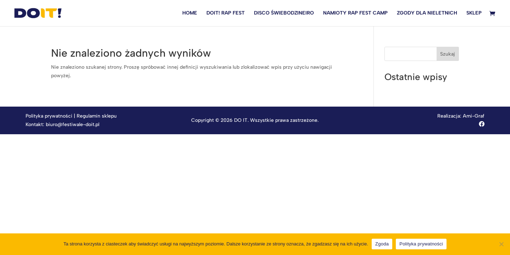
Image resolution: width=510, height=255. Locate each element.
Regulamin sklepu (97, 116)
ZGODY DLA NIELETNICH (427, 13)
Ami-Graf (473, 116)
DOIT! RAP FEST (225, 13)
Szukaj (447, 54)
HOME (189, 13)
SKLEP (474, 13)
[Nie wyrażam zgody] (501, 244)
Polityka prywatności (49, 116)
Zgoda (382, 243)
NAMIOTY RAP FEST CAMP (355, 13)
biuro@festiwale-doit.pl (72, 124)
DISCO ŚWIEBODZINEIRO (284, 13)
